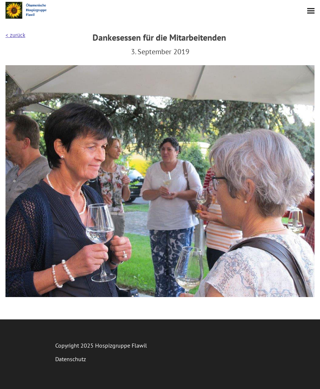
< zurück (15, 35)
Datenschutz (70, 359)
